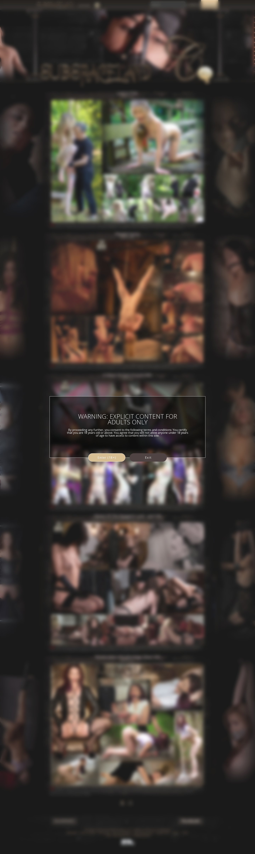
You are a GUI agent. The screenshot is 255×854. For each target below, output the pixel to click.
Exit (148, 457)
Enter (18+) (107, 457)
